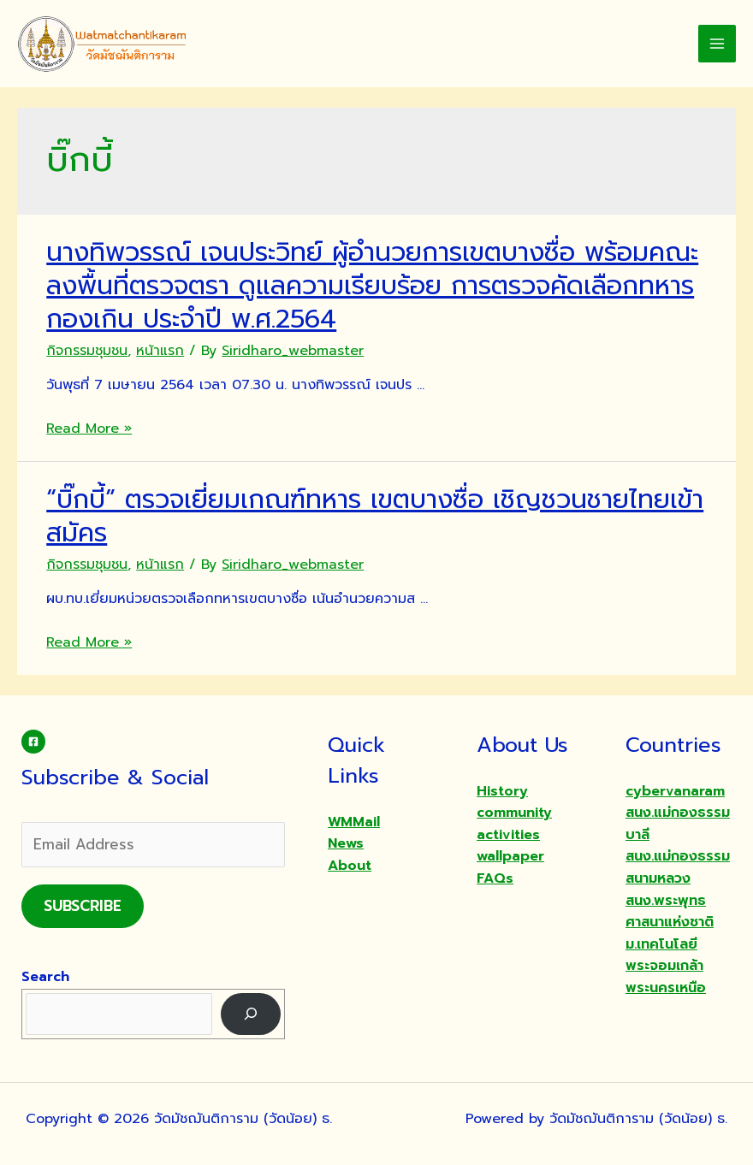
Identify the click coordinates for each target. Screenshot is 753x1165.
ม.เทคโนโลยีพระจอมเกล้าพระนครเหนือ (666, 966)
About (349, 865)
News (346, 843)
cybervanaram (675, 791)
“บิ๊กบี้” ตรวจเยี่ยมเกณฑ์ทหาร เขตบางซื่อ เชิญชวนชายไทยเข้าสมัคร (374, 516)
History (502, 791)
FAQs (495, 878)
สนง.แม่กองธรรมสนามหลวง (678, 867)
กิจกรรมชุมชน (86, 350)
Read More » (89, 428)
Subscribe (83, 906)
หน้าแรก (160, 350)
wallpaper (510, 856)
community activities (514, 823)
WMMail (354, 822)
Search (45, 977)
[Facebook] (33, 742)
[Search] (251, 1014)
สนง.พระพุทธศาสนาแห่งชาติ (670, 911)
